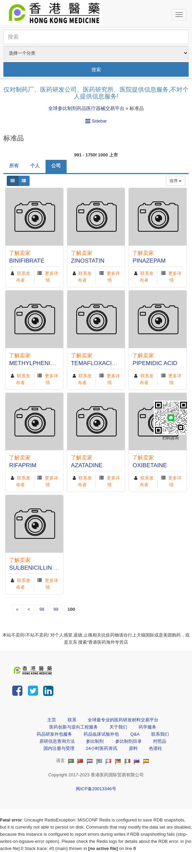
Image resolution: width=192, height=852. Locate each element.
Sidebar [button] (96, 121)
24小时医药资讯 (101, 748)
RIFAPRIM (22, 465)
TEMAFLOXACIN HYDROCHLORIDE (119, 363)
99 (55, 609)
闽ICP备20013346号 (96, 788)
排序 (175, 180)
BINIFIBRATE (27, 261)
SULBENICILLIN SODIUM (42, 568)
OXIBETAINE (150, 465)
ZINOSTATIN (88, 261)
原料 (133, 748)
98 (41, 609)
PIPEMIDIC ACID (155, 363)
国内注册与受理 (58, 748)
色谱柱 (155, 748)
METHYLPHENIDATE (37, 363)
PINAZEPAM (149, 261)
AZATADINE (87, 465)
